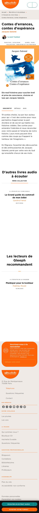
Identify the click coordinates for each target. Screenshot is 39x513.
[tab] (7, 108)
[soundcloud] (7, 407)
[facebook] (3, 407)
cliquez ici (23, 356)
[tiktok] (21, 407)
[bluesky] (24, 407)
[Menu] (32, 5)
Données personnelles (11, 496)
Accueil (4, 12)
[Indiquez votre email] (16, 362)
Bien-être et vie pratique (17, 12)
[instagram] (10, 407)
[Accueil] (10, 5)
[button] (19, 504)
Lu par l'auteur (13, 37)
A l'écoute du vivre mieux (10, 15)
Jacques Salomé (9, 32)
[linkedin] (17, 407)
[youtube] (14, 407)
